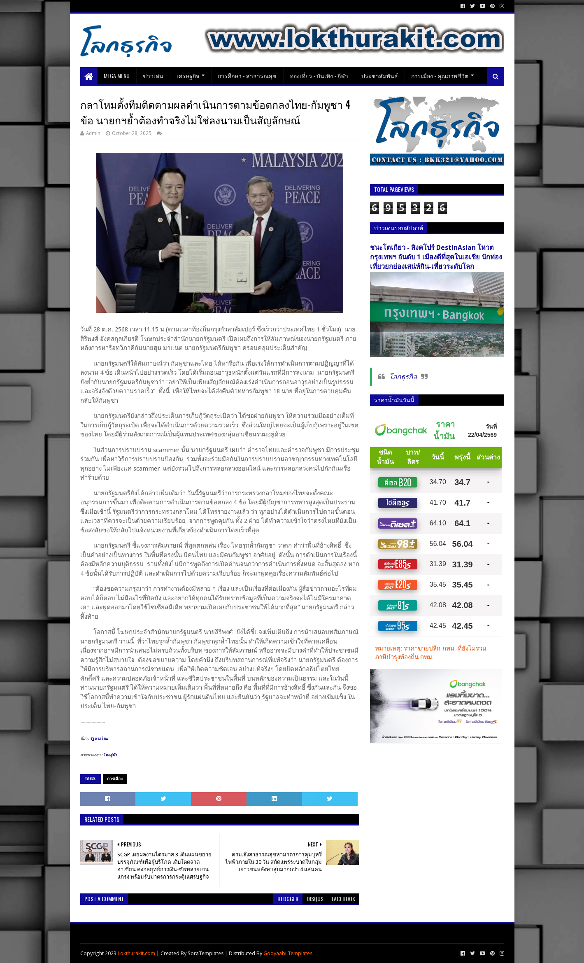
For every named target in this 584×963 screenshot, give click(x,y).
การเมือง (115, 778)
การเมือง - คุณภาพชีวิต (439, 75)
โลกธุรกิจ (403, 377)
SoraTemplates (205, 953)
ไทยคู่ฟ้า (110, 755)
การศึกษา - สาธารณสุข (247, 75)
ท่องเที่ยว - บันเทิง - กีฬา (319, 75)
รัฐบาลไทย (99, 739)
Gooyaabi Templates (287, 953)
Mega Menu (117, 75)
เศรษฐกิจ (188, 75)
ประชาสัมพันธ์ (379, 75)
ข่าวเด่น (153, 75)
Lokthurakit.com (136, 953)
